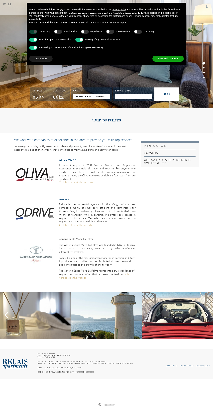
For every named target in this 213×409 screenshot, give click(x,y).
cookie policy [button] (171, 12)
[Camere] (91, 96)
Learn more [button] (41, 58)
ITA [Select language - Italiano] (4, 4)
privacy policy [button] (119, 9)
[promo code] (133, 96)
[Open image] (35, 315)
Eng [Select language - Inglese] (9, 4)
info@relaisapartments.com (56, 355)
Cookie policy (203, 365)
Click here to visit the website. (76, 225)
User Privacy (172, 365)
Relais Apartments (156, 146)
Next (207, 315)
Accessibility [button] (108, 405)
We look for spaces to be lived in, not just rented (167, 161)
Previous (6, 315)
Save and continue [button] (168, 58)
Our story (151, 153)
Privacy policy (187, 365)
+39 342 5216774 (207, 6)
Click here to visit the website (76, 182)
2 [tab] (204, 68)
